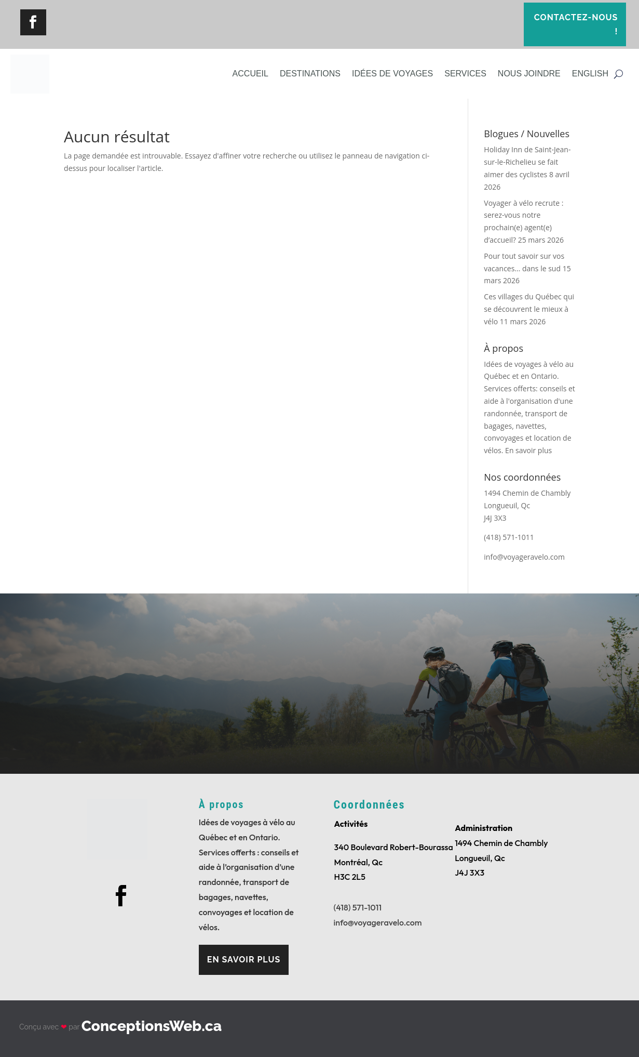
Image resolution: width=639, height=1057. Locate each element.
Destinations (310, 73)
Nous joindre (529, 73)
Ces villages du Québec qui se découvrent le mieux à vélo (529, 309)
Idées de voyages (392, 73)
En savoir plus (528, 450)
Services (465, 73)
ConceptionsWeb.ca (151, 1026)
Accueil (250, 73)
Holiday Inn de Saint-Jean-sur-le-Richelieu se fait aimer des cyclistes (527, 161)
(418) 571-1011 (358, 907)
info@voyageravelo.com (378, 922)
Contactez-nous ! (576, 24)
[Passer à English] (590, 74)
